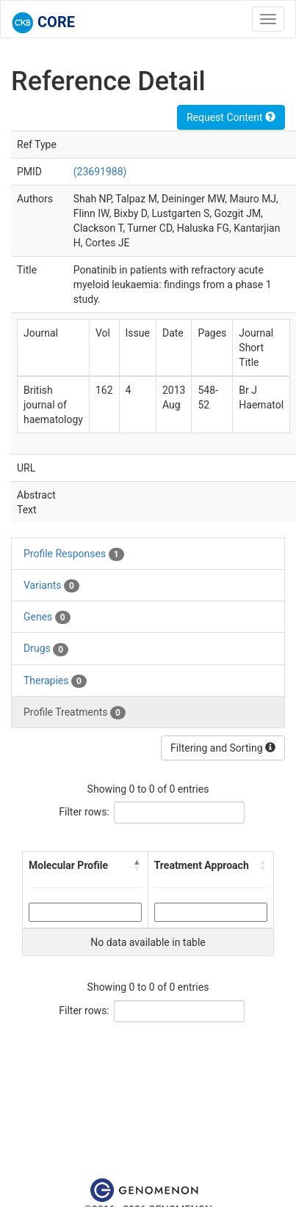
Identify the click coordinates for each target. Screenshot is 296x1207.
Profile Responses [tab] (74, 554)
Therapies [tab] (55, 681)
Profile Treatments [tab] (75, 712)
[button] (137, 865)
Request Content (231, 117)
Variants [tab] (51, 586)
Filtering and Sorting (222, 748)
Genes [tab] (47, 617)
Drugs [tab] (46, 649)
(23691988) (100, 171)
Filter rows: (84, 812)
